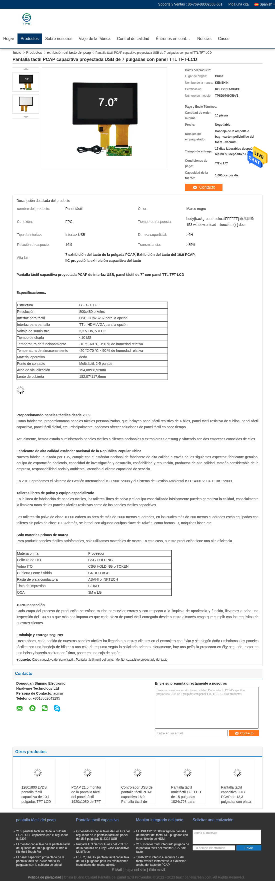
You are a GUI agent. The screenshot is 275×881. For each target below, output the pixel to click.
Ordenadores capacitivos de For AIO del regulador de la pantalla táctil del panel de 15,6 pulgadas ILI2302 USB (103, 835)
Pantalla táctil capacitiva (97, 820)
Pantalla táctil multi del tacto (94, 659)
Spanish (267, 4)
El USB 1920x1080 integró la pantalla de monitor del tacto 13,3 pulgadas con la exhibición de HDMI (162, 835)
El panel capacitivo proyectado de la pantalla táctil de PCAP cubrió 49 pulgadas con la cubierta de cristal (40, 861)
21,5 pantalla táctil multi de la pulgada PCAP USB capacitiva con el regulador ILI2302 (42, 835)
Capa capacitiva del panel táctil (52, 659)
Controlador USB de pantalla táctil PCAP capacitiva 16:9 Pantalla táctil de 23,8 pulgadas (136, 796)
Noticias (204, 38)
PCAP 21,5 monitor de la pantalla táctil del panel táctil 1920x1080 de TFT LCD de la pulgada (86, 796)
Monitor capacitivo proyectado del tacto (142, 659)
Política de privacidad (44, 877)
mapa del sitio (135, 870)
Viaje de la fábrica (94, 38)
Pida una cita (238, 4)
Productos (30, 38)
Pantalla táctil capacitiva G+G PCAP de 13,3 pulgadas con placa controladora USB (236, 796)
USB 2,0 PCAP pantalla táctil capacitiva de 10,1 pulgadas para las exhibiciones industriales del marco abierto (102, 861)
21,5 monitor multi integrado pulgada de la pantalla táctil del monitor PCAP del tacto (162, 848)
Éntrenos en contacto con (175, 38)
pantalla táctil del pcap (36, 820)
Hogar (8, 38)
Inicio (17, 52)
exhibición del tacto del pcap (69, 52)
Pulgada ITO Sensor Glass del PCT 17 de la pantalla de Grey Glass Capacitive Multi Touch (102, 848)
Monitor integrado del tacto (159, 820)
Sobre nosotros (58, 38)
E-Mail (117, 870)
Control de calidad (133, 38)
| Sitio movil (156, 870)
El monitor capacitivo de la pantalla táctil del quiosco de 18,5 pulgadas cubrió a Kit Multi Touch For (43, 848)
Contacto (207, 187)
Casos (223, 38)
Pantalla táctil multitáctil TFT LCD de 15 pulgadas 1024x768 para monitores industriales (186, 799)
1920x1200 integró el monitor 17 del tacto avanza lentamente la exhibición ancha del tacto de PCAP (161, 861)
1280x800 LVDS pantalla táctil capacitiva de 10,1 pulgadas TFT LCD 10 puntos (36, 796)
